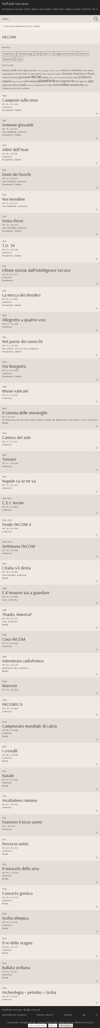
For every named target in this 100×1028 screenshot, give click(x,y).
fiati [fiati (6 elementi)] (85, 73)
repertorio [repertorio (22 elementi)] (67, 81)
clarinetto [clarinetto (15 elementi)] (76, 70)
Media (35, 9)
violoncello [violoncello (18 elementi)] (77, 85)
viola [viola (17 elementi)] (56, 85)
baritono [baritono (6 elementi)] (33, 70)
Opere (27, 9)
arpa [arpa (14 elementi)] (25, 70)
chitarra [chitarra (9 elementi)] (65, 70)
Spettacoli (9, 59)
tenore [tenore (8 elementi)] (15, 85)
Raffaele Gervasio (15, 3)
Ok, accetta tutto (37, 1025)
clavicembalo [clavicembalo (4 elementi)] (88, 70)
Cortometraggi (25, 53)
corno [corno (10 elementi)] (18, 73)
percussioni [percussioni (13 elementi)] (31, 81)
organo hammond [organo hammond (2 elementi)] (18, 81)
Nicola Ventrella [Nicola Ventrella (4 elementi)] (65, 77)
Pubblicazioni (73, 9)
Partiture (58, 9)
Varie (19, 59)
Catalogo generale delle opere (22, 26)
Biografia (7, 9)
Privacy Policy (45, 1014)
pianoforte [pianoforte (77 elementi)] (46, 80)
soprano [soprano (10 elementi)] (6, 85)
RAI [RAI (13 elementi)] (58, 81)
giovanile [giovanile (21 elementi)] (24, 77)
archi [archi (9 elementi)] (19, 70)
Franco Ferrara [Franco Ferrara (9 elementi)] (10, 77)
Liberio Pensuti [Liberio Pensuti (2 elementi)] (53, 78)
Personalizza (66, 1025)
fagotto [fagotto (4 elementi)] (58, 74)
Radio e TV (47, 53)
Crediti (68, 1014)
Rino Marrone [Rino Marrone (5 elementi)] (81, 81)
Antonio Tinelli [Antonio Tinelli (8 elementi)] (9, 70)
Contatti (86, 9)
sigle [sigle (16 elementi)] (91, 81)
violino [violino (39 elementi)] (65, 84)
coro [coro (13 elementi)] (24, 73)
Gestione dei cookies (14, 1014)
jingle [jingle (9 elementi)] (45, 77)
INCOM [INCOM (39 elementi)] (36, 77)
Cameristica (9, 53)
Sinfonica (83, 53)
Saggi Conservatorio (66, 53)
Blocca (53, 1025)
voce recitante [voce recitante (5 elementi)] (23, 88)
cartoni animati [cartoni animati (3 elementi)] (54, 71)
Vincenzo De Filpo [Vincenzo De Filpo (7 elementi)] (44, 85)
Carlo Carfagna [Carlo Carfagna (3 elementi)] (43, 71)
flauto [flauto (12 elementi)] (91, 73)
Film (37, 53)
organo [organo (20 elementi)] (6, 81)
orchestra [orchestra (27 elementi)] (85, 77)
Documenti (46, 9)
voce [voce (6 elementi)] (14, 88)
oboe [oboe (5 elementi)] (75, 77)
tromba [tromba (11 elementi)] (23, 85)
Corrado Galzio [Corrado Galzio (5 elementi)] (34, 74)
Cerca (5, 18)
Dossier (18, 9)
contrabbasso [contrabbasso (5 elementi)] (8, 74)
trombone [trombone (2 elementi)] (31, 85)
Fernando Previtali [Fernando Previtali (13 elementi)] (72, 73)
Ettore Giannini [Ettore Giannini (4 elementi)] (48, 74)
